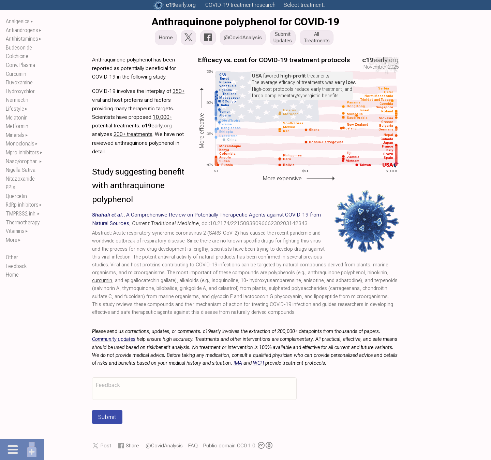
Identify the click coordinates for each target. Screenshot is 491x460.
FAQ (193, 445)
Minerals (15, 135)
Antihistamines (22, 39)
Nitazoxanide (20, 179)
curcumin (102, 280)
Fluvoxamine (19, 82)
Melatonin (17, 117)
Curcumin (16, 74)
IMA (238, 363)
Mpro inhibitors (22, 152)
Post (105, 445)
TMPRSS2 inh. (21, 213)
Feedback (16, 266)
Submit (107, 417)
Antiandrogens (22, 30)
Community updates (113, 339)
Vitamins (15, 231)
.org (181, 5)
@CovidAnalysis (164, 445)
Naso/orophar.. (22, 161)
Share (132, 445)
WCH (258, 363)
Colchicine (17, 56)
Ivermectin (17, 100)
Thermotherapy (23, 222)
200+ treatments (133, 134)
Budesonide (19, 47)
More (11, 240)
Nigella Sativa (20, 170)
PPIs (10, 187)
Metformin (17, 126)
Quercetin (16, 196)
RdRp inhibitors (22, 204)
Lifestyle (15, 109)
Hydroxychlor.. (21, 91)
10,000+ (162, 117)
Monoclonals (20, 143)
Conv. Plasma (20, 65)
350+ (178, 91)
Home (12, 274)
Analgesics (18, 21)
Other (12, 257)
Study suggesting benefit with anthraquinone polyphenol (138, 185)
